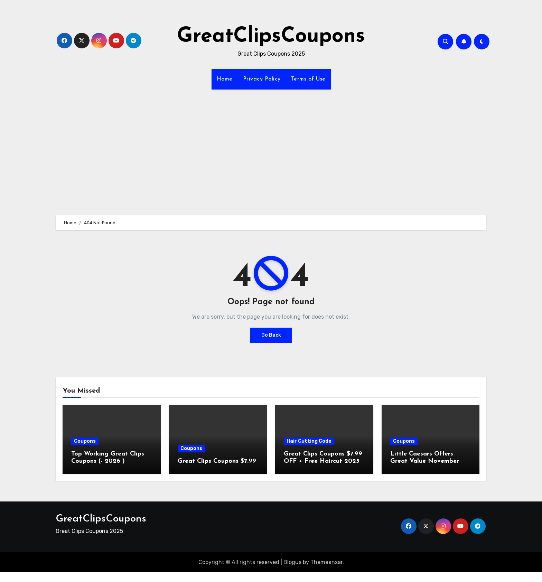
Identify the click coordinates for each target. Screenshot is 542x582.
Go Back (271, 335)
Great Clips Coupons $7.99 (217, 461)
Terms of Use (308, 79)
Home (225, 79)
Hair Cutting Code (309, 441)
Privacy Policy (262, 79)
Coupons (85, 441)
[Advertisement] (271, 148)
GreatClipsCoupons (271, 36)
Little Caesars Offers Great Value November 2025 (424, 461)
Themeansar (326, 562)
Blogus (292, 562)
